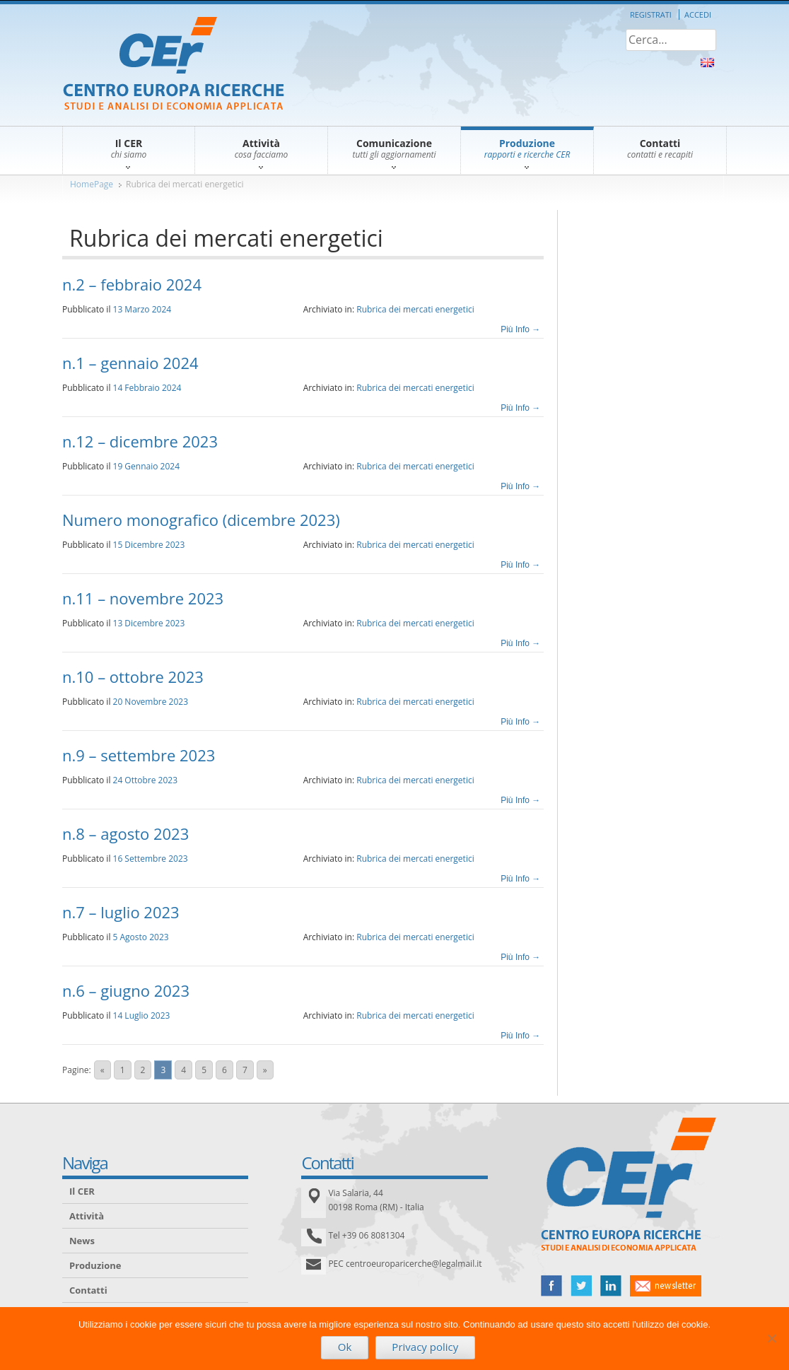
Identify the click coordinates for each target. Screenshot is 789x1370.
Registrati (651, 14)
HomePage (91, 184)
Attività (86, 1216)
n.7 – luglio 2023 (121, 912)
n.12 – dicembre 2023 (140, 441)
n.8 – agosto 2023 (125, 833)
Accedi (697, 14)
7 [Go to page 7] (244, 1070)
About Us (707, 62)
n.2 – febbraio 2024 (131, 284)
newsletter (665, 1285)
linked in (610, 1285)
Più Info (520, 329)
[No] (771, 1338)
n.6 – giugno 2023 (125, 990)
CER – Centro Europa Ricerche (173, 64)
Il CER (82, 1191)
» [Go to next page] (265, 1070)
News (82, 1240)
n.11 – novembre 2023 (142, 598)
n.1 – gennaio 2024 (130, 362)
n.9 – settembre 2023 (138, 755)
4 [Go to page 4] (183, 1070)
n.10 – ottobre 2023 (133, 676)
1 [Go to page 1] (122, 1070)
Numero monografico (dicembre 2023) (201, 519)
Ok (345, 1347)
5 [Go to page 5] (203, 1070)
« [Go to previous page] (102, 1070)
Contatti (88, 1290)
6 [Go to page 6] (224, 1070)
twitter (581, 1285)
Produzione (95, 1265)
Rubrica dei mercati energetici (184, 184)
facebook (551, 1285)
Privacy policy (425, 1347)
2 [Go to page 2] (143, 1070)
